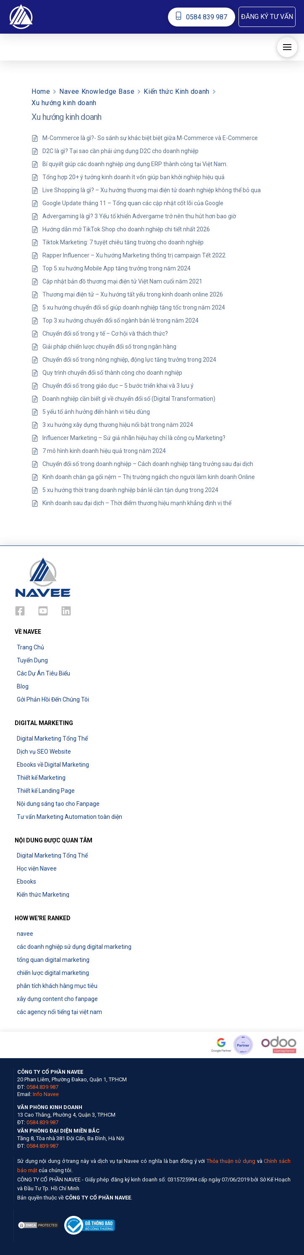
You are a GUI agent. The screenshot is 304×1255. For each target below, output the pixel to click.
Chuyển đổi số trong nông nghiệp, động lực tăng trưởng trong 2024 (129, 359)
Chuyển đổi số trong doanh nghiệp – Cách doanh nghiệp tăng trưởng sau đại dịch (147, 464)
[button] (267, 17)
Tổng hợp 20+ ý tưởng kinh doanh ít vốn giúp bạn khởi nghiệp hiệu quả (133, 177)
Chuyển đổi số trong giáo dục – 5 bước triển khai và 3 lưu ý (118, 385)
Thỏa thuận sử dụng (231, 1161)
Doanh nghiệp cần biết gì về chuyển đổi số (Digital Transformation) (128, 398)
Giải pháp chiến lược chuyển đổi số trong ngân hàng (109, 346)
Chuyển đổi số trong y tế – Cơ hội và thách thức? (105, 333)
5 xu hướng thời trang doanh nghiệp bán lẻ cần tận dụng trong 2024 (130, 490)
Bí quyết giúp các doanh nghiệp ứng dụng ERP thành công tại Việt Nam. (135, 164)
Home (40, 91)
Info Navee (46, 1094)
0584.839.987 (42, 1087)
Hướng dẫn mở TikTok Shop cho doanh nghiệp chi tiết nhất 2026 (126, 229)
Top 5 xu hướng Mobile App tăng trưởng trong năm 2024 (116, 268)
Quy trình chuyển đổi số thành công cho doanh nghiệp (112, 372)
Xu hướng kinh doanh (64, 103)
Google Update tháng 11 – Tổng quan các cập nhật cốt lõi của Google (132, 203)
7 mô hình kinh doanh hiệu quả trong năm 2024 (104, 450)
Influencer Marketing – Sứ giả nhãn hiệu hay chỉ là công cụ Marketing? (133, 437)
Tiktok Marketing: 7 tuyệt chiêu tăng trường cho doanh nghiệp (123, 242)
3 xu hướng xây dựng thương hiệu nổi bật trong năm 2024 (117, 424)
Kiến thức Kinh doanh (176, 91)
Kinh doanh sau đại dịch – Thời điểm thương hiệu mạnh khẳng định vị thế (136, 503)
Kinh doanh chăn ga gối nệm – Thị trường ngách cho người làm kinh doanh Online (148, 477)
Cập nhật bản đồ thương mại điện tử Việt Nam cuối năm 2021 (122, 281)
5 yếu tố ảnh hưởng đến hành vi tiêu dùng (96, 411)
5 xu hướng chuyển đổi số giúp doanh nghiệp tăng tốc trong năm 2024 (133, 307)
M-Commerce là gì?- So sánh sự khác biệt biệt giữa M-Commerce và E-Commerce (150, 138)
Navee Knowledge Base (96, 91)
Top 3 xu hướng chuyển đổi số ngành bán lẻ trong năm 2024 (120, 320)
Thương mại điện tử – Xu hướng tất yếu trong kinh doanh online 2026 (132, 294)
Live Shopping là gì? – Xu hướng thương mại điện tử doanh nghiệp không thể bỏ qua (151, 190)
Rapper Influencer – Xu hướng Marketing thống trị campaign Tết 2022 (133, 255)
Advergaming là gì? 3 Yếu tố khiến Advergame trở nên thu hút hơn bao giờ (139, 216)
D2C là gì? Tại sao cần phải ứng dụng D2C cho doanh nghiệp (120, 151)
